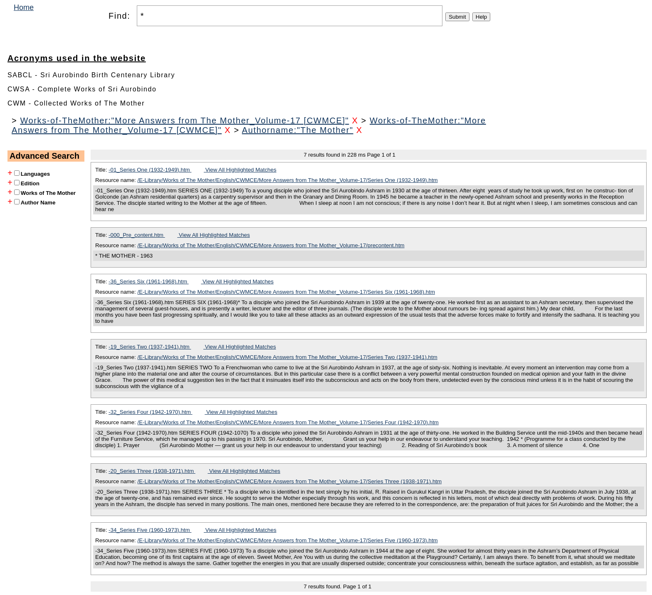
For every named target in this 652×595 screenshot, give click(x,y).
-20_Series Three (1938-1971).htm (152, 471)
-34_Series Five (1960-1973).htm (150, 530)
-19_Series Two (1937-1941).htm (150, 347)
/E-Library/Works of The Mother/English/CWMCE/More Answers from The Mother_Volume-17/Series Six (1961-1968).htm (286, 292)
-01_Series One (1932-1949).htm (150, 170)
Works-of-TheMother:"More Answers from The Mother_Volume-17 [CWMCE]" (184, 120)
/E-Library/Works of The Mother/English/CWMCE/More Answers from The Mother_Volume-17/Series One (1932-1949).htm (288, 180)
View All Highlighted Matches (240, 170)
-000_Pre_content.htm (137, 235)
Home (24, 7)
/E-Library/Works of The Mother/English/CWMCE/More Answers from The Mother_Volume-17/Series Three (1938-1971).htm (290, 481)
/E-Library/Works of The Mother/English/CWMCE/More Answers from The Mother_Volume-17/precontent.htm (271, 245)
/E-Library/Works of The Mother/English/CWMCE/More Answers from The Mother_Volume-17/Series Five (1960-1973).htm (288, 540)
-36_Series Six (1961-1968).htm (149, 281)
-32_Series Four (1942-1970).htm (151, 412)
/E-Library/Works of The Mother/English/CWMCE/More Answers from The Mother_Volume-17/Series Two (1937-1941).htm (287, 357)
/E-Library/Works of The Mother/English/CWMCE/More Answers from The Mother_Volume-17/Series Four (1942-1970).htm (288, 422)
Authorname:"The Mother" (297, 130)
